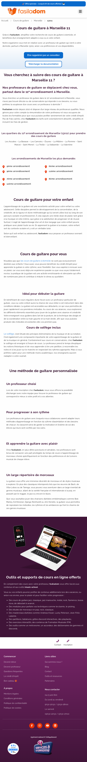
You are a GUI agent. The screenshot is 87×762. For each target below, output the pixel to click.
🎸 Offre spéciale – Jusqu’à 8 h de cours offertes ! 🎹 (43, 4)
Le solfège (9, 334)
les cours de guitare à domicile (36, 261)
